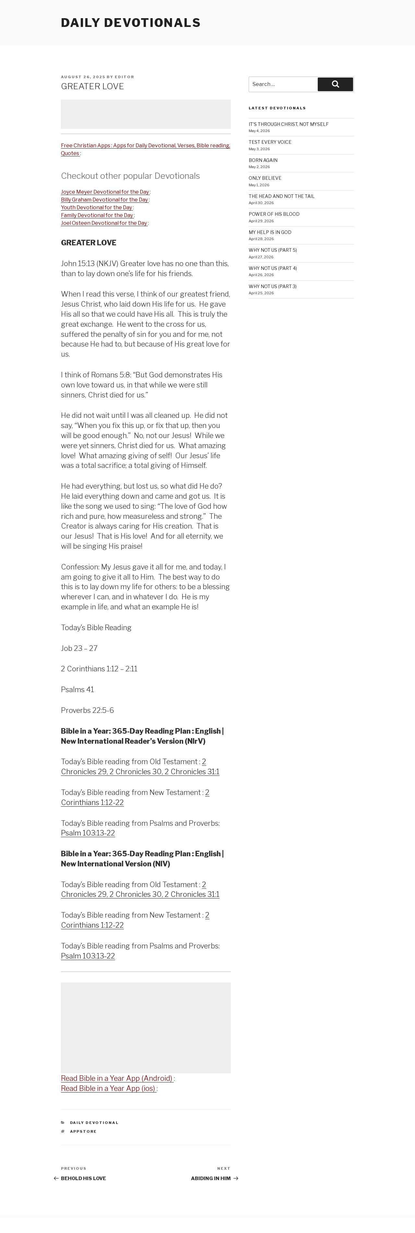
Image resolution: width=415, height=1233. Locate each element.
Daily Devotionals (131, 23)
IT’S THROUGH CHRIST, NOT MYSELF (289, 124)
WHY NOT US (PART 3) (273, 286)
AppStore (83, 1131)
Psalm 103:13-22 (88, 833)
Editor (124, 77)
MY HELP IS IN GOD (270, 232)
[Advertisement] (146, 114)
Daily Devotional (94, 1122)
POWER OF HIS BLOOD (274, 214)
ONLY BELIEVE (265, 178)
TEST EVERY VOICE (270, 142)
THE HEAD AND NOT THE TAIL (282, 196)
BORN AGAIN (263, 160)
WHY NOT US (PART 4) (273, 268)
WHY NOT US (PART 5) (273, 250)
